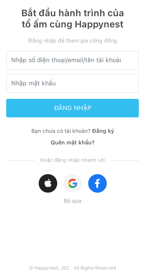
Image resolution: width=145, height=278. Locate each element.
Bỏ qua (73, 201)
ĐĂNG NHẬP (72, 108)
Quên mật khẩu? (73, 142)
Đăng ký (103, 131)
